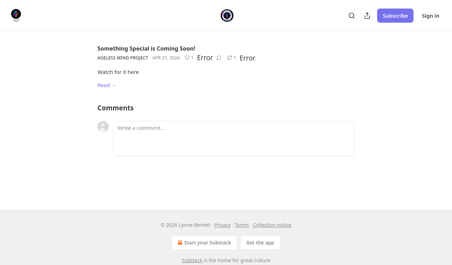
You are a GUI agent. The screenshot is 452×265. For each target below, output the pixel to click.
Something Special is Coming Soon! (146, 48)
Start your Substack (203, 243)
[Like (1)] (189, 57)
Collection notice (272, 224)
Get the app (260, 242)
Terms (242, 224)
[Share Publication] (367, 15)
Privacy (222, 224)
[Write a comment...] (234, 138)
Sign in (430, 15)
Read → (107, 84)
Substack (192, 260)
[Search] (352, 15)
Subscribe (395, 15)
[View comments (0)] (219, 57)
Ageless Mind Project (122, 58)
